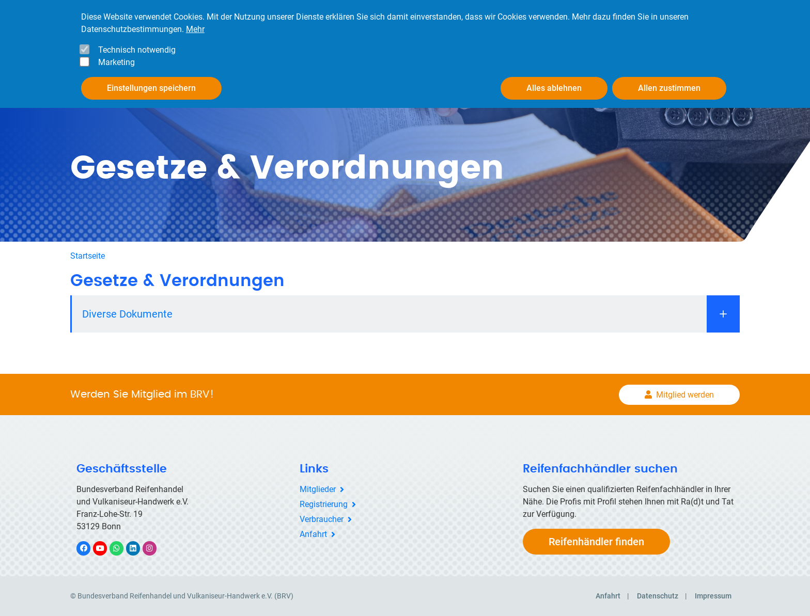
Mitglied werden (685, 395)
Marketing (116, 62)
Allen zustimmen (669, 88)
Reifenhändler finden (596, 541)
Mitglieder (318, 489)
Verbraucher (322, 519)
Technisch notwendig (137, 50)
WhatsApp (121, 548)
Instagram (155, 548)
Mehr (195, 29)
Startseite (87, 256)
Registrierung (324, 504)
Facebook (88, 548)
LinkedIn (138, 548)
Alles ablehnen (554, 88)
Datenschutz (657, 596)
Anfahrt (313, 534)
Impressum (713, 596)
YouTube (105, 548)
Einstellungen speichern (151, 88)
